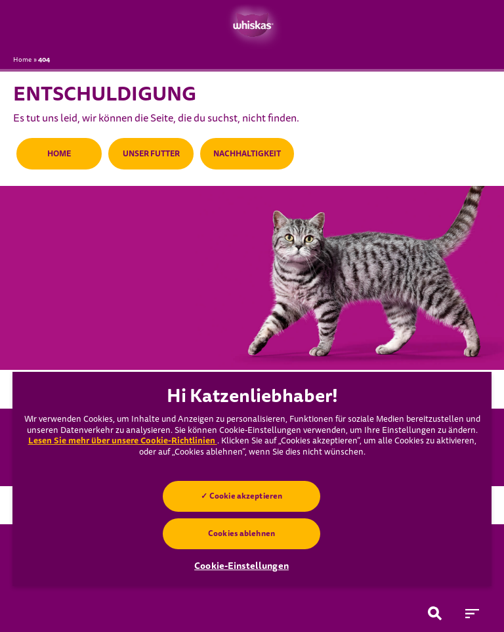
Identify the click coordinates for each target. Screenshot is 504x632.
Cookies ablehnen (241, 533)
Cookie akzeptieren (245, 496)
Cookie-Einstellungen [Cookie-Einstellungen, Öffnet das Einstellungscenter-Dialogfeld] (241, 565)
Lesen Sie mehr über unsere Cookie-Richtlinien (122, 440)
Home (22, 60)
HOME (59, 154)
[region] (252, 479)
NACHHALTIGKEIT (247, 154)
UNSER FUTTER (151, 154)
